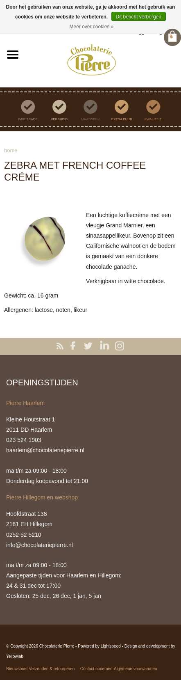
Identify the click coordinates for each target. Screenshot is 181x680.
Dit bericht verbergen (138, 17)
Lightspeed (111, 646)
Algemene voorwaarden (135, 668)
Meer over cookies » (91, 27)
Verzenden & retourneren (52, 668)
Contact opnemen (96, 668)
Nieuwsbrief (16, 668)
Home (11, 150)
